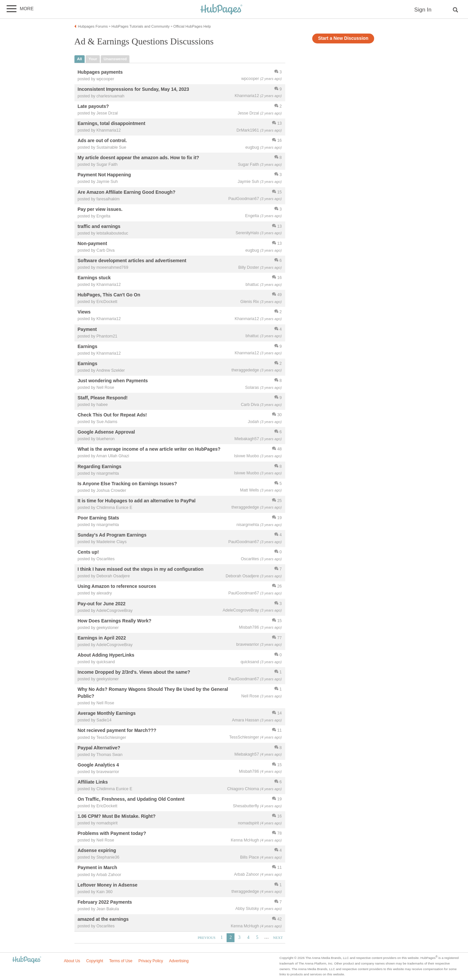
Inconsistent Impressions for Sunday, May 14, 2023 (133, 89)
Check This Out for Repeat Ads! (112, 415)
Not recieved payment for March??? (117, 730)
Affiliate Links (93, 782)
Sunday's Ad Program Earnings (112, 535)
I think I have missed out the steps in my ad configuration (141, 569)
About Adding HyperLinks (106, 655)
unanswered (115, 59)
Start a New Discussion (343, 38)
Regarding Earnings (100, 466)
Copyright (94, 961)
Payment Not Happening (104, 175)
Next (278, 938)
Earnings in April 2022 (102, 637)
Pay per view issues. (100, 209)
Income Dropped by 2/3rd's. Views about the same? (134, 672)
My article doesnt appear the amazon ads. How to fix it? (138, 158)
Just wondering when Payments (113, 380)
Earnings (87, 346)
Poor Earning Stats (98, 517)
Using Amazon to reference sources (117, 586)
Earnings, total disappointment (112, 123)
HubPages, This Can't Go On (109, 295)
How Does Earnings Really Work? (114, 620)
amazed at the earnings (103, 919)
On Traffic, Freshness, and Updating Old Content (131, 799)
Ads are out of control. (102, 140)
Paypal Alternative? (99, 747)
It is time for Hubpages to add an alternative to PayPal (137, 500)
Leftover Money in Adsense (108, 885)
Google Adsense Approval (106, 432)
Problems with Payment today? (112, 833)
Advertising (178, 961)
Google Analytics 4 (98, 764)
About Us (72, 961)
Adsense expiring (97, 850)
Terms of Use (120, 961)
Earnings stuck (94, 278)
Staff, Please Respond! (103, 397)
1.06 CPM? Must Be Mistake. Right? (117, 816)
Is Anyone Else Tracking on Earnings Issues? (127, 483)
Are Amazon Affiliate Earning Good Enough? (127, 192)
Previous (206, 938)
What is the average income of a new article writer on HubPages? (149, 449)
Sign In (422, 10)
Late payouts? (93, 106)
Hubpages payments (100, 72)
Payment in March (97, 867)
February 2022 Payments (105, 902)
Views (84, 312)
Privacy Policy (150, 961)
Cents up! (88, 552)
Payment (87, 329)
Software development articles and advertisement (132, 260)
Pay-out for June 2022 (102, 603)
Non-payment (92, 243)
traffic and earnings (99, 226)
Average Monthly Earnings (107, 713)
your (93, 59)
